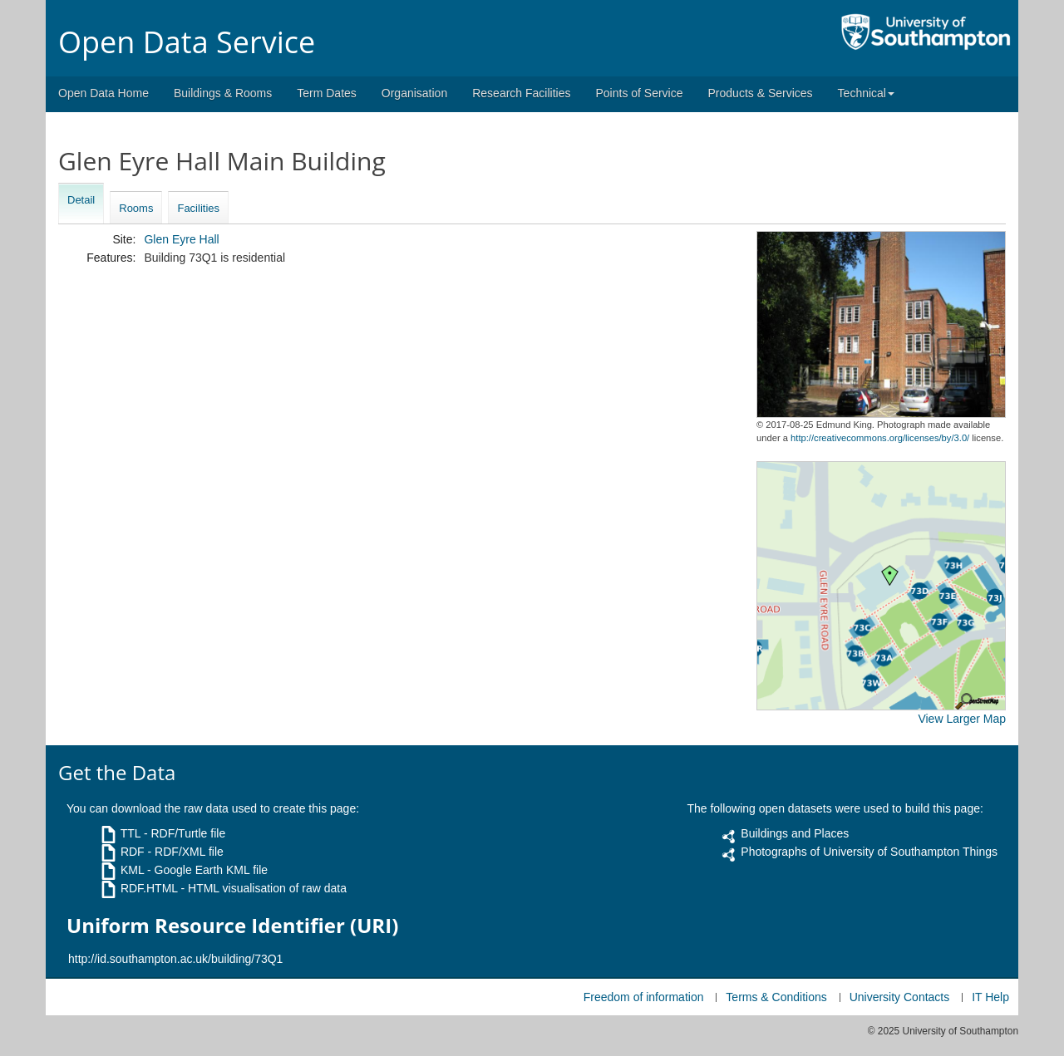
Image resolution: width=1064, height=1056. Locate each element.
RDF (133, 851)
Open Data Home (103, 93)
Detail (81, 200)
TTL (130, 833)
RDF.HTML (149, 888)
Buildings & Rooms (223, 93)
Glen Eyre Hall (181, 239)
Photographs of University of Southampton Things (869, 851)
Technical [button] (866, 93)
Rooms (136, 208)
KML (132, 870)
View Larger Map (962, 718)
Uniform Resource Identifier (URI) (232, 925)
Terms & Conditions (776, 997)
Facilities (198, 208)
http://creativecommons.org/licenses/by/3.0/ (880, 438)
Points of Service (638, 93)
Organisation (414, 93)
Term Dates (327, 93)
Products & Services (760, 93)
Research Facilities (521, 93)
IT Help (990, 997)
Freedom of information (644, 997)
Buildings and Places (795, 833)
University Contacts (900, 997)
